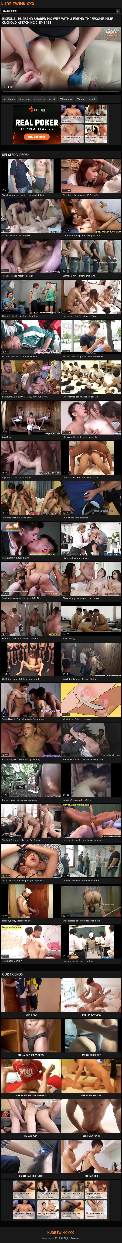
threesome (67, 99)
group (82, 99)
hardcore (26, 99)
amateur (41, 99)
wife (94, 99)
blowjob (11, 99)
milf (53, 99)
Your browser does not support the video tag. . (61, 61)
